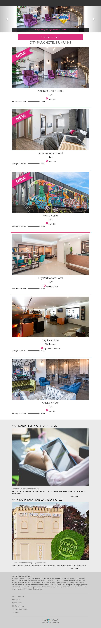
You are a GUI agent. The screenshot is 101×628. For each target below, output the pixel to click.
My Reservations (18, 606)
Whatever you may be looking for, (25, 489)
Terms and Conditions (20, 609)
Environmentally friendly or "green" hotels (29, 563)
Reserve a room (50, 37)
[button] (7, 19)
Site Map (15, 612)
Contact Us (16, 600)
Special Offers (17, 603)
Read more (74, 496)
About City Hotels (18, 596)
